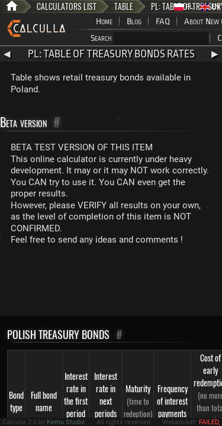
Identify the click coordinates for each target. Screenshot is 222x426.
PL (183, 7)
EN (210, 7)
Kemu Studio (66, 422)
